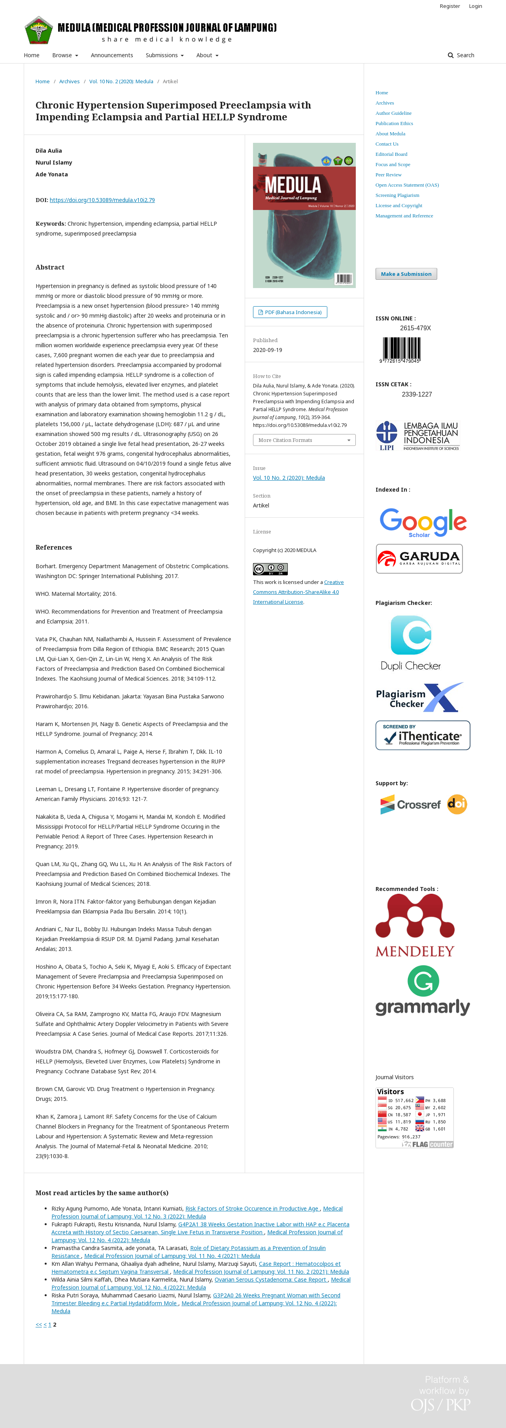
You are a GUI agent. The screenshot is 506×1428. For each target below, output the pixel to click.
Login (475, 5)
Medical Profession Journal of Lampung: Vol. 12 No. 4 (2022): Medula (201, 1283)
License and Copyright (399, 205)
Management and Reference (404, 216)
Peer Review (389, 175)
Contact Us (387, 144)
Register (450, 5)
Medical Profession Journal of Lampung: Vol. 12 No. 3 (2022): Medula (197, 1212)
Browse (63, 55)
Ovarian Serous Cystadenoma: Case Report (271, 1279)
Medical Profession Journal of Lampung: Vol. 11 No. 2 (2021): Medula (261, 1271)
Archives (69, 81)
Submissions (162, 55)
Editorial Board (392, 154)
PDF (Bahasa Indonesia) (293, 312)
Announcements (112, 55)
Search (464, 55)
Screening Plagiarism (397, 195)
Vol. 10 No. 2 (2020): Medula (121, 81)
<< (39, 1324)
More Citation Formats (285, 440)
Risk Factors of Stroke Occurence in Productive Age (252, 1208)
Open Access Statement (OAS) (407, 185)
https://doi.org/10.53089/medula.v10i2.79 (102, 200)
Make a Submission (406, 273)
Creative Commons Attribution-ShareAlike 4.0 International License (298, 591)
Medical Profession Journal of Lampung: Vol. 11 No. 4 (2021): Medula (172, 1256)
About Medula (390, 134)
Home (32, 55)
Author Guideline (394, 113)
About (205, 55)
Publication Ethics (394, 123)
